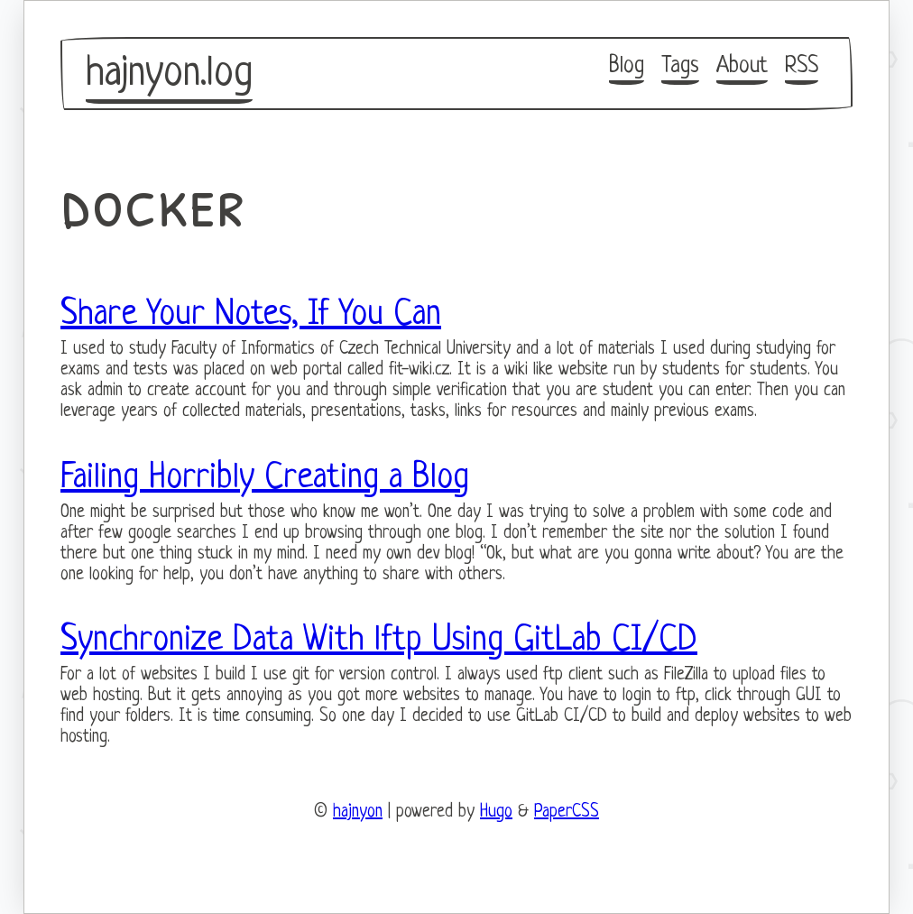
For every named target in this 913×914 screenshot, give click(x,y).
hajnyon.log (169, 74)
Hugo (496, 812)
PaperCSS (566, 812)
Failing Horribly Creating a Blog (264, 478)
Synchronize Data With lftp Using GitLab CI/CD (378, 641)
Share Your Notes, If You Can (250, 315)
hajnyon (358, 812)
